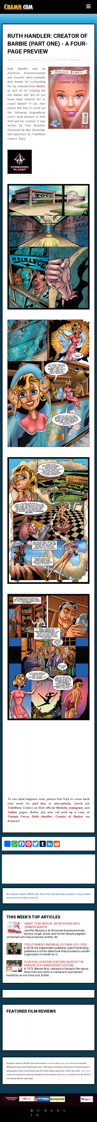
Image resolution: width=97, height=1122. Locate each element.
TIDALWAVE (75, 59)
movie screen (64, 1063)
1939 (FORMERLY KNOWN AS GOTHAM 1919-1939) (55, 944)
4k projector (50, 1063)
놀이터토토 (86, 1071)
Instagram (76, 808)
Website (61, 808)
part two (38, 803)
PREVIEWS (61, 59)
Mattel (40, 86)
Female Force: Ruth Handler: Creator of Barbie (45, 816)
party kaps (65, 1075)
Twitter (12, 812)
